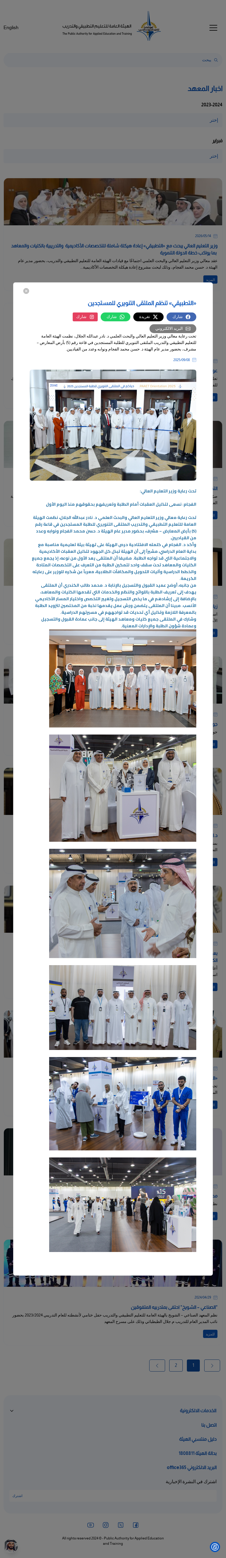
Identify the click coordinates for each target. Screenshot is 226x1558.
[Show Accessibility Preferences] (215, 1547)
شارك (181, 317)
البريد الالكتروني (172, 328)
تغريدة (148, 317)
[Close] (26, 291)
